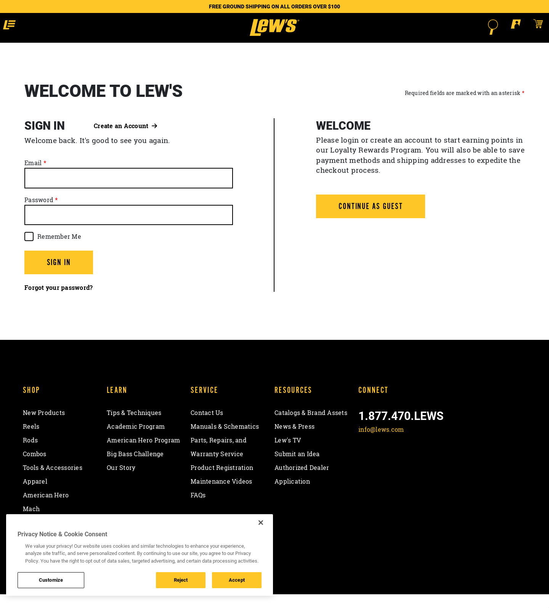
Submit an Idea (297, 467)
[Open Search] (437, 27)
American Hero (46, 508)
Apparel (35, 495)
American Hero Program (143, 453)
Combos (35, 467)
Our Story (121, 481)
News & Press (294, 440)
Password (38, 213)
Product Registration (222, 481)
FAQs (198, 508)
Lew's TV (287, 453)
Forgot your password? (58, 301)
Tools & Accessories (52, 481)
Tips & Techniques (134, 426)
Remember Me (59, 250)
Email (33, 177)
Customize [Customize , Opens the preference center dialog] (51, 579)
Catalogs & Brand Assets (310, 426)
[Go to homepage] (274, 34)
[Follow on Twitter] (385, 461)
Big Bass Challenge (135, 467)
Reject (181, 579)
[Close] (260, 522)
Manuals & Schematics (225, 440)
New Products (44, 426)
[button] (68, 26)
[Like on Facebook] (365, 461)
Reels (31, 440)
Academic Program (136, 440)
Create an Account (125, 139)
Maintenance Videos (221, 495)
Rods (30, 453)
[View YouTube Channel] (425, 461)
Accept (237, 579)
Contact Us (207, 426)
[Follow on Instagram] (405, 461)
